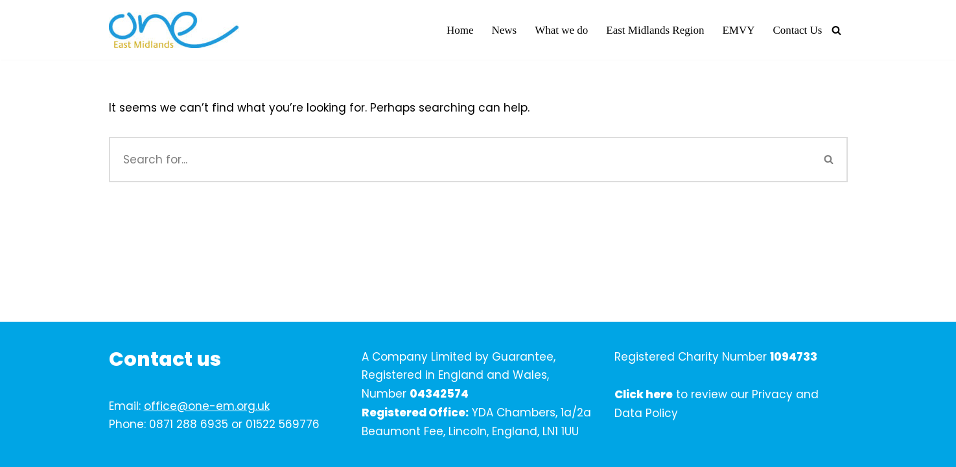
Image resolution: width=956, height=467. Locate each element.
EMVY (738, 30)
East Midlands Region (655, 30)
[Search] (836, 30)
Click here (643, 394)
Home (460, 30)
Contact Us (797, 30)
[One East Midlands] (174, 30)
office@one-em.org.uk (207, 406)
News (504, 30)
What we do (561, 30)
